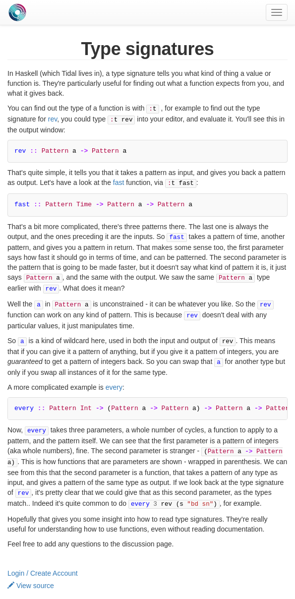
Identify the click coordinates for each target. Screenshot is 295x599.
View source (30, 571)
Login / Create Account (42, 559)
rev (52, 118)
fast (118, 180)
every (114, 377)
